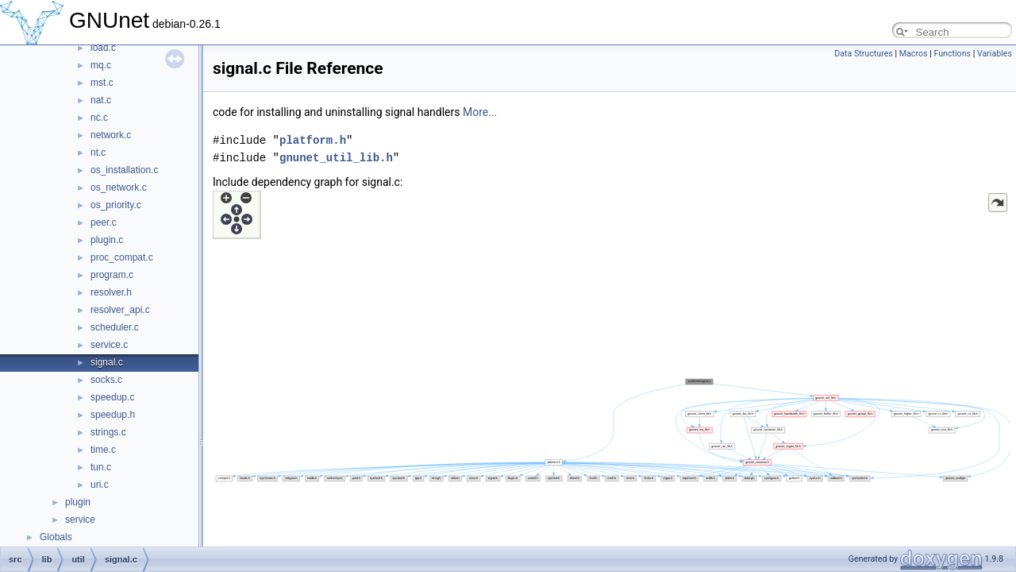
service (80, 519)
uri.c (99, 484)
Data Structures (863, 53)
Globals (56, 537)
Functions (952, 53)
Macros (913, 53)
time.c (103, 449)
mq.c (100, 65)
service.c (109, 344)
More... (480, 112)
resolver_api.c (120, 309)
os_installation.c (124, 170)
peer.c (103, 222)
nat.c (100, 100)
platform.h (312, 140)
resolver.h (111, 292)
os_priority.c (115, 205)
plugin (77, 502)
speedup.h (112, 414)
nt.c (98, 152)
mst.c (102, 82)
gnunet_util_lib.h (336, 157)
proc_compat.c (121, 257)
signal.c (106, 362)
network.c (110, 135)
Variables (994, 53)
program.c (111, 274)
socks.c (106, 379)
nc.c (99, 117)
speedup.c (112, 397)
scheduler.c (114, 327)
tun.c (100, 467)
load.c (103, 47)
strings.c (108, 432)
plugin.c (106, 239)
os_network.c (118, 187)
